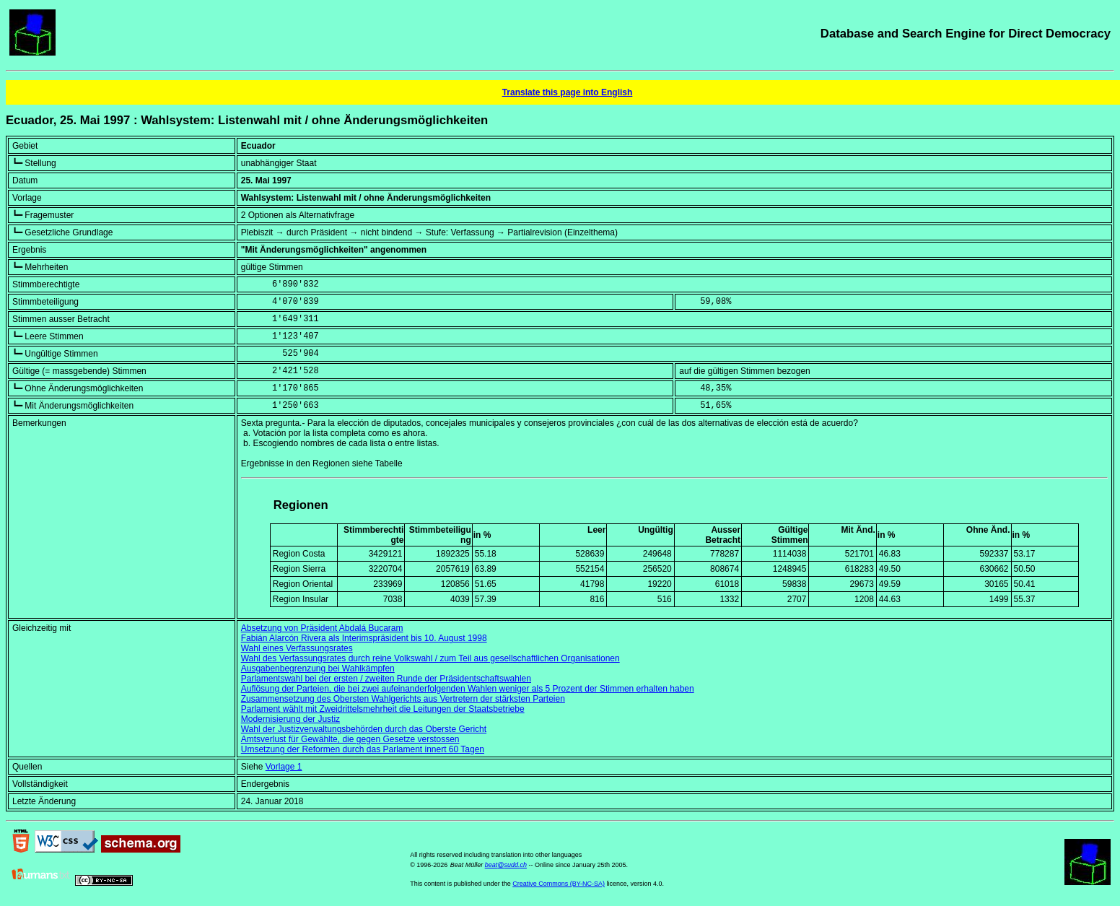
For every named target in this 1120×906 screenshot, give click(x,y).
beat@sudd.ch (506, 864)
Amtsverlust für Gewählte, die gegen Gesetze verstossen (350, 739)
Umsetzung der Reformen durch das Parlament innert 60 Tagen (362, 749)
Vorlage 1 (284, 767)
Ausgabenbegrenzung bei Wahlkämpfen (318, 668)
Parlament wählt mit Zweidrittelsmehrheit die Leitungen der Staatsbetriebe (383, 709)
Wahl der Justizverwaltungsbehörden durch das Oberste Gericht (363, 729)
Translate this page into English (567, 92)
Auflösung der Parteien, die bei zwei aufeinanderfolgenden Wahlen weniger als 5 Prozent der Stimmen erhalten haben (467, 689)
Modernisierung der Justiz (290, 719)
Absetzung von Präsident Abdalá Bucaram (322, 628)
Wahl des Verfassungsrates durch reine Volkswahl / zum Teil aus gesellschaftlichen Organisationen (430, 658)
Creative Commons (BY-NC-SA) (558, 883)
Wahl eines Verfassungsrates (297, 648)
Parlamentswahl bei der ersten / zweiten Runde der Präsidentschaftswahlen (386, 679)
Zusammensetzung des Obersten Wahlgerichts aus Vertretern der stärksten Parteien (403, 699)
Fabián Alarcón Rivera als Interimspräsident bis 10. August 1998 (364, 638)
